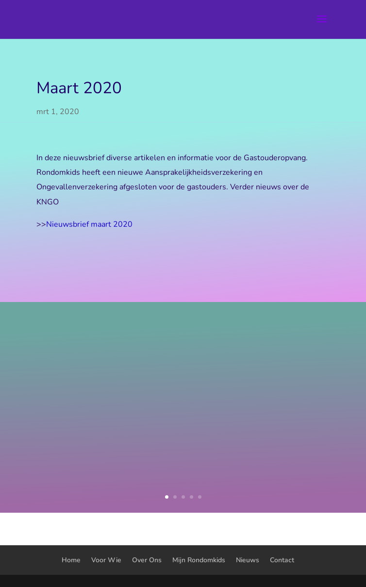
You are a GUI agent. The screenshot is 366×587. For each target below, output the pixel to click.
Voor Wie (106, 560)
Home (71, 560)
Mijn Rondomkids (198, 560)
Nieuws (247, 560)
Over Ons (147, 560)
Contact (282, 560)
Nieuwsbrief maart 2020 (89, 224)
